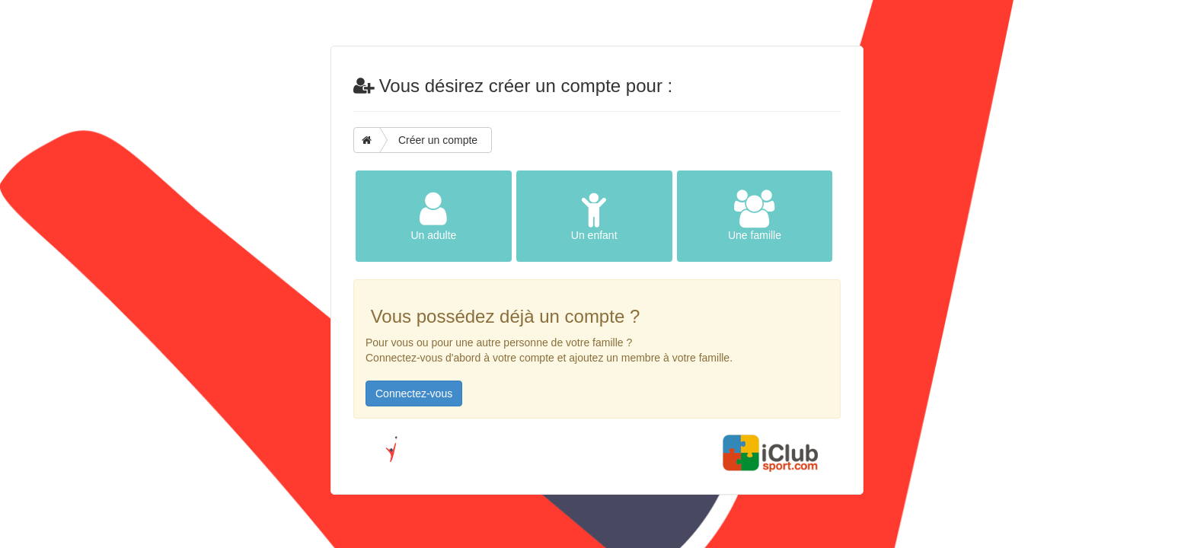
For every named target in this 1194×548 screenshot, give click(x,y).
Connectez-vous (413, 393)
